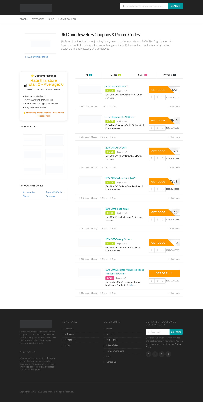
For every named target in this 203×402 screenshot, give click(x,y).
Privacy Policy (112, 345)
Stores (24, 19)
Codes (116, 74)
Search (175, 6)
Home (109, 329)
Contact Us (111, 362)
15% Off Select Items (117, 208)
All (89, 74)
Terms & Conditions (115, 351)
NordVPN (69, 329)
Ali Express (69, 334)
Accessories (29, 192)
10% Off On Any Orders (118, 239)
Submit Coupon (67, 19)
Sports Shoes (70, 340)
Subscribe (176, 332)
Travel (26, 196)
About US (110, 334)
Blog (51, 19)
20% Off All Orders (116, 147)
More (132, 285)
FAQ (108, 356)
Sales (142, 74)
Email (113, 106)
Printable (169, 74)
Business (50, 196)
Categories (38, 19)
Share (103, 106)
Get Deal (164, 273)
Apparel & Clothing (55, 192)
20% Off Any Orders (116, 86)
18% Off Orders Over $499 (120, 177)
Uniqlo (67, 345)
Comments (174, 106)
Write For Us (112, 340)
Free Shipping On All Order (120, 116)
